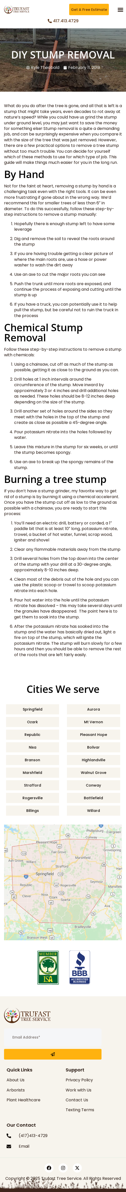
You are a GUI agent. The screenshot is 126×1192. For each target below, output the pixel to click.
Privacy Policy (79, 1080)
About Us (15, 1080)
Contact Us (77, 1100)
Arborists (16, 1090)
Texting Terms (80, 1110)
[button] (120, 9)
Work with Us (78, 1090)
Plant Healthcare (23, 1100)
